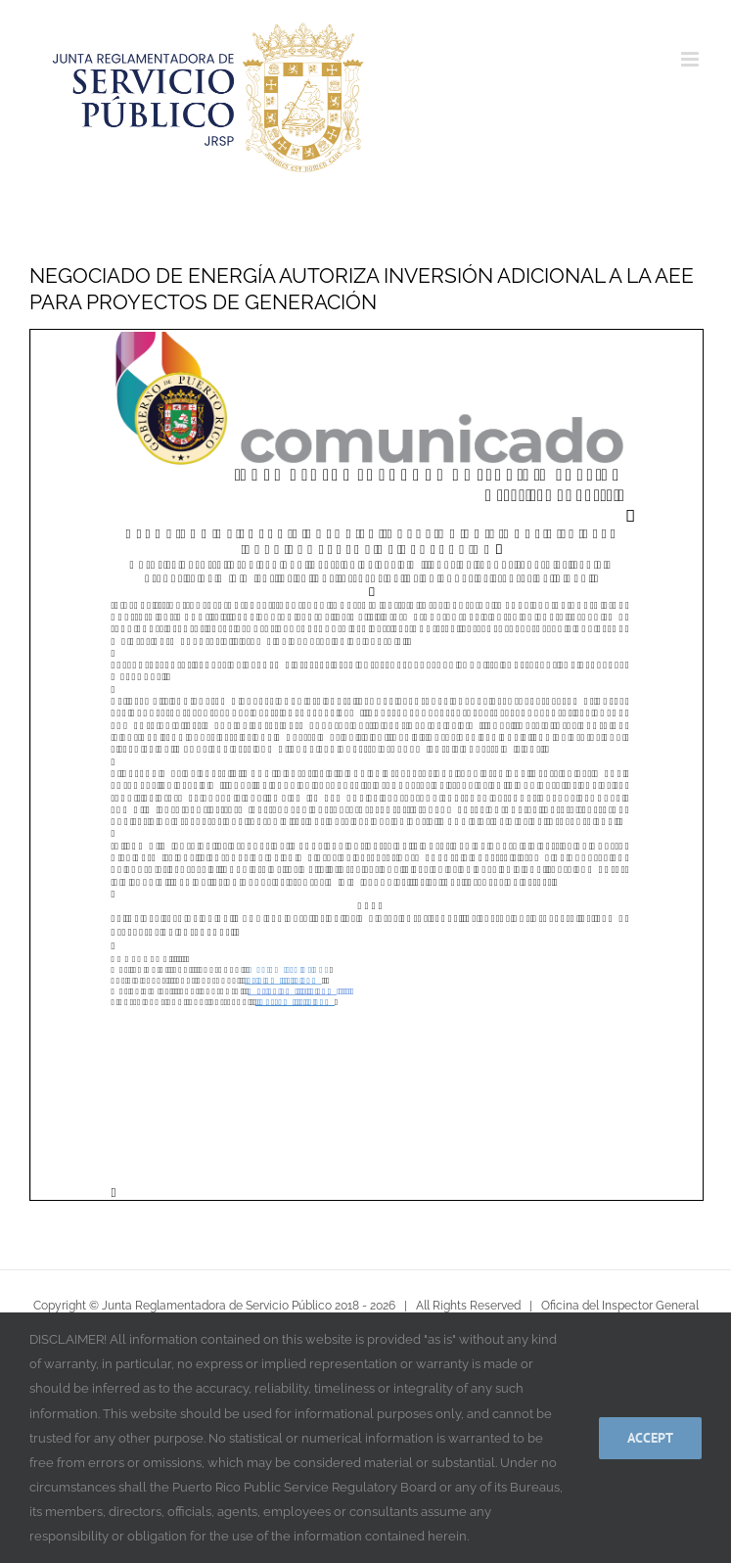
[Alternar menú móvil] (691, 59)
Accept (650, 1438)
